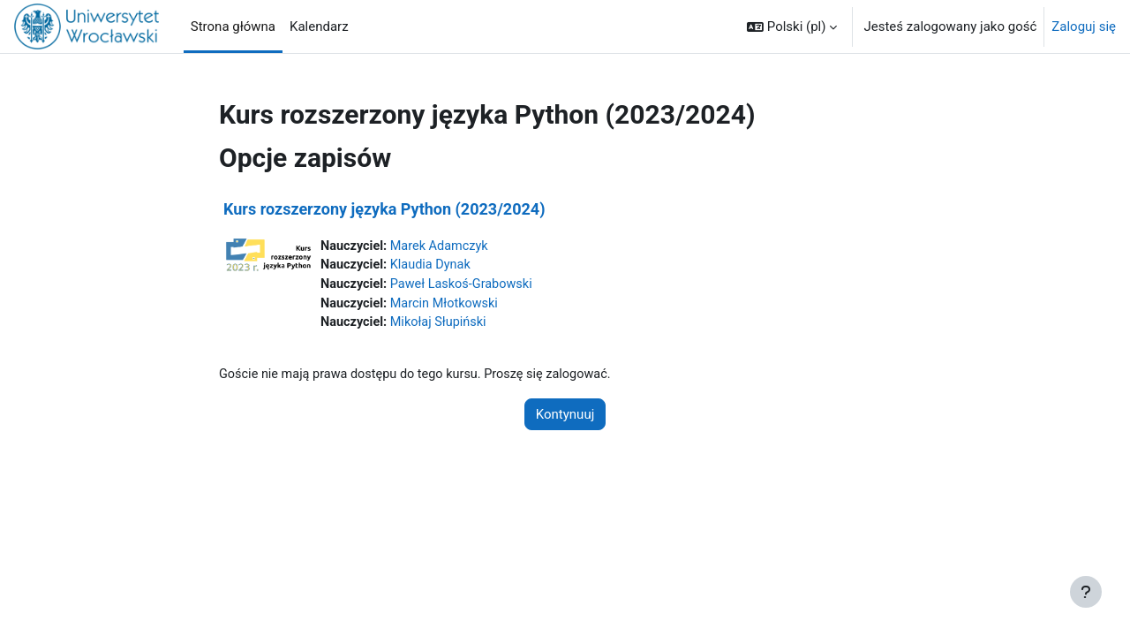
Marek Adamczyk (443, 246)
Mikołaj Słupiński (443, 326)
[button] (791, 26)
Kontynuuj (565, 419)
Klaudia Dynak (434, 266)
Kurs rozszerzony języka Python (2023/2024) (384, 209)
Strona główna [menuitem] (233, 26)
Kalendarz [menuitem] (319, 26)
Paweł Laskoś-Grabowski (466, 286)
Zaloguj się (1083, 26)
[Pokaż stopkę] (1086, 592)
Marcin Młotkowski (449, 306)
